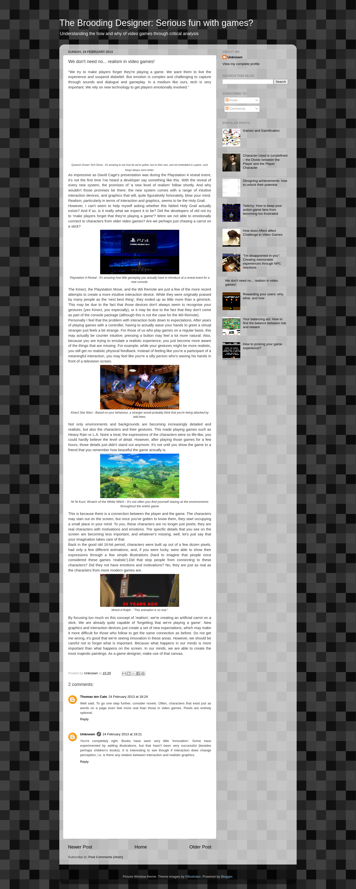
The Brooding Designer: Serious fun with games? (156, 23)
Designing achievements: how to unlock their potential (265, 183)
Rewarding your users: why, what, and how (263, 296)
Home (140, 846)
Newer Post (80, 846)
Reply (84, 719)
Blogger (226, 876)
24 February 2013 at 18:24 (128, 696)
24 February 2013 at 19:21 (122, 734)
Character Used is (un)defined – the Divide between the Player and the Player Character (265, 161)
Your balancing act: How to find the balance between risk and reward (264, 323)
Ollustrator (193, 876)
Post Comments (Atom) (106, 857)
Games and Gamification (261, 130)
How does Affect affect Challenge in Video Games (262, 232)
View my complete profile (241, 64)
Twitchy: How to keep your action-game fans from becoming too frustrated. (262, 209)
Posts (231, 100)
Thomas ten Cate (93, 696)
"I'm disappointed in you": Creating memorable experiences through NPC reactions (262, 262)
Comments (235, 108)
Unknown (87, 734)
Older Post (200, 846)
